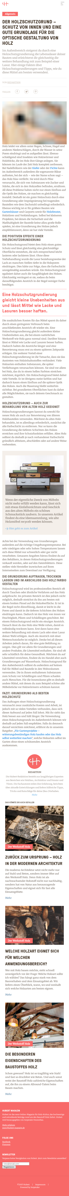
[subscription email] (15, 1163)
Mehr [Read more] (34, 794)
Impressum (40, 1184)
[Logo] (5, 4)
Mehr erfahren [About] (8, 1125)
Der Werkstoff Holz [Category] (19, 846)
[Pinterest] (35, 92)
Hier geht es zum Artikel (23, 528)
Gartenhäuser (10, 211)
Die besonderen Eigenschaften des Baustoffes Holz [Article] (23, 1060)
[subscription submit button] (9, 1167)
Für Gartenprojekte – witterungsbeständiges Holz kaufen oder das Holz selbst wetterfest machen (31, 734)
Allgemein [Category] (10, 14)
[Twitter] (26, 92)
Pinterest (6, 1144)
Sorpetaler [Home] (35, 1187)
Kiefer (35, 168)
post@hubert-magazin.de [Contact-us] (13, 1128)
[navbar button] (62, 4)
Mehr (8, 897)
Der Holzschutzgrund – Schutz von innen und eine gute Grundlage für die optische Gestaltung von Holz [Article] (31, 32)
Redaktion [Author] (14, 82)
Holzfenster (53, 211)
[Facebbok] (17, 92)
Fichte (54, 168)
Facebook (6, 1142)
